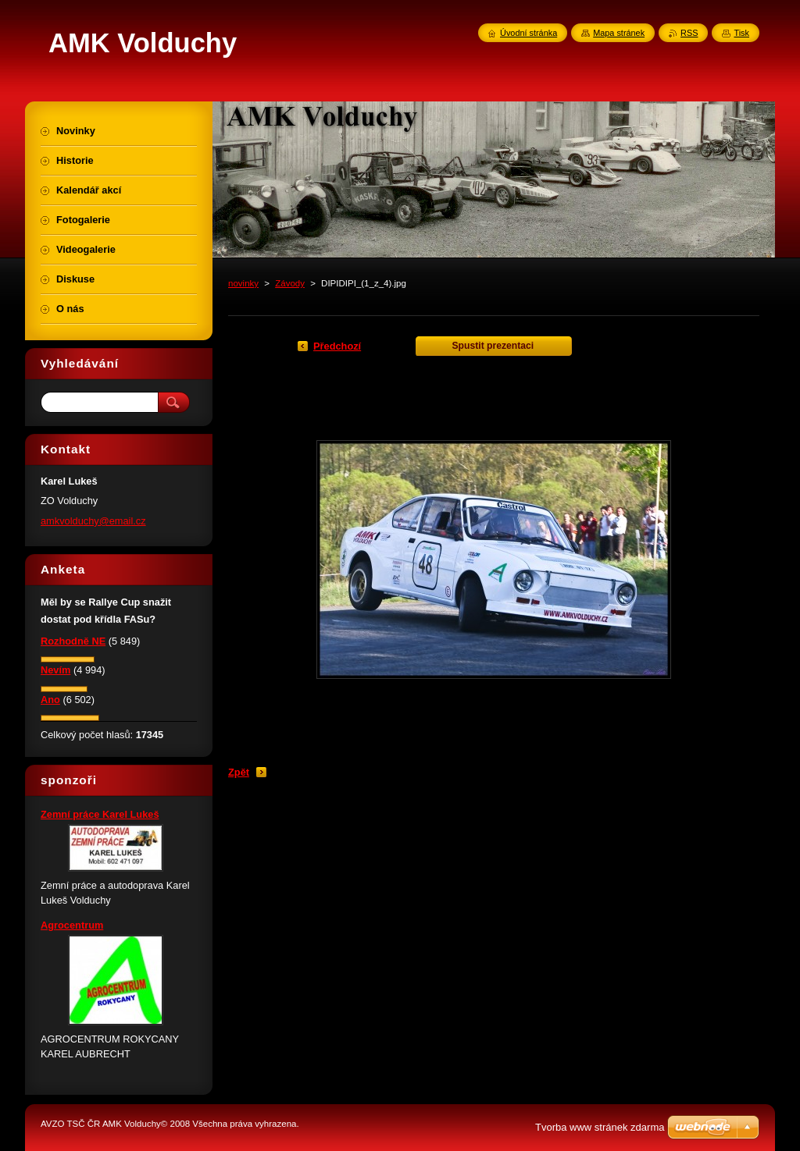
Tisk (741, 32)
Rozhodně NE (73, 641)
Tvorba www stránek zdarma (599, 1127)
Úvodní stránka (528, 32)
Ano (50, 699)
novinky (243, 283)
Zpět (238, 772)
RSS (689, 32)
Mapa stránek (619, 32)
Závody (290, 283)
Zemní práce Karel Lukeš (100, 814)
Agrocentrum (72, 925)
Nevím (55, 670)
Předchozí (337, 346)
